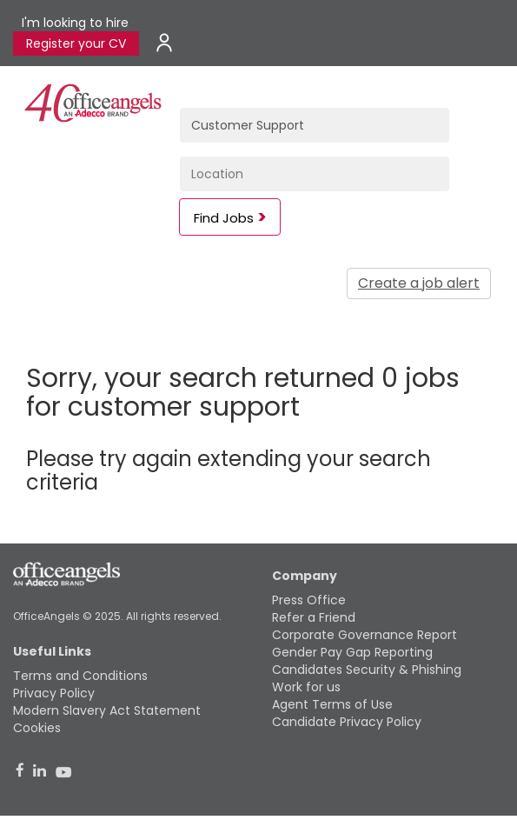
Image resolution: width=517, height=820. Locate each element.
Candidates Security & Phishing (366, 669)
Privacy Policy (54, 693)
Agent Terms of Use (332, 704)
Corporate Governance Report (364, 634)
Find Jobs (224, 218)
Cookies (37, 728)
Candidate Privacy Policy (346, 721)
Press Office (309, 600)
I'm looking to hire (75, 22)
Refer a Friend (313, 617)
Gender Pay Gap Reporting (352, 652)
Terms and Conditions (80, 675)
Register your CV (76, 43)
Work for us (306, 687)
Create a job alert (419, 283)
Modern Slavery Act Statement (107, 710)
